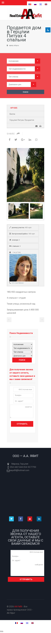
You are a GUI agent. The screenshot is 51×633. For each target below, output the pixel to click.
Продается (29, 120)
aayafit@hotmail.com (19, 470)
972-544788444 (17, 283)
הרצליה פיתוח (13, 45)
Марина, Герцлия (19, 464)
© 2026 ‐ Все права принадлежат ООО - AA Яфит (20, 609)
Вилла (12, 114)
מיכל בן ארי (17, 252)
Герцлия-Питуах (17, 120)
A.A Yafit (18, 606)
